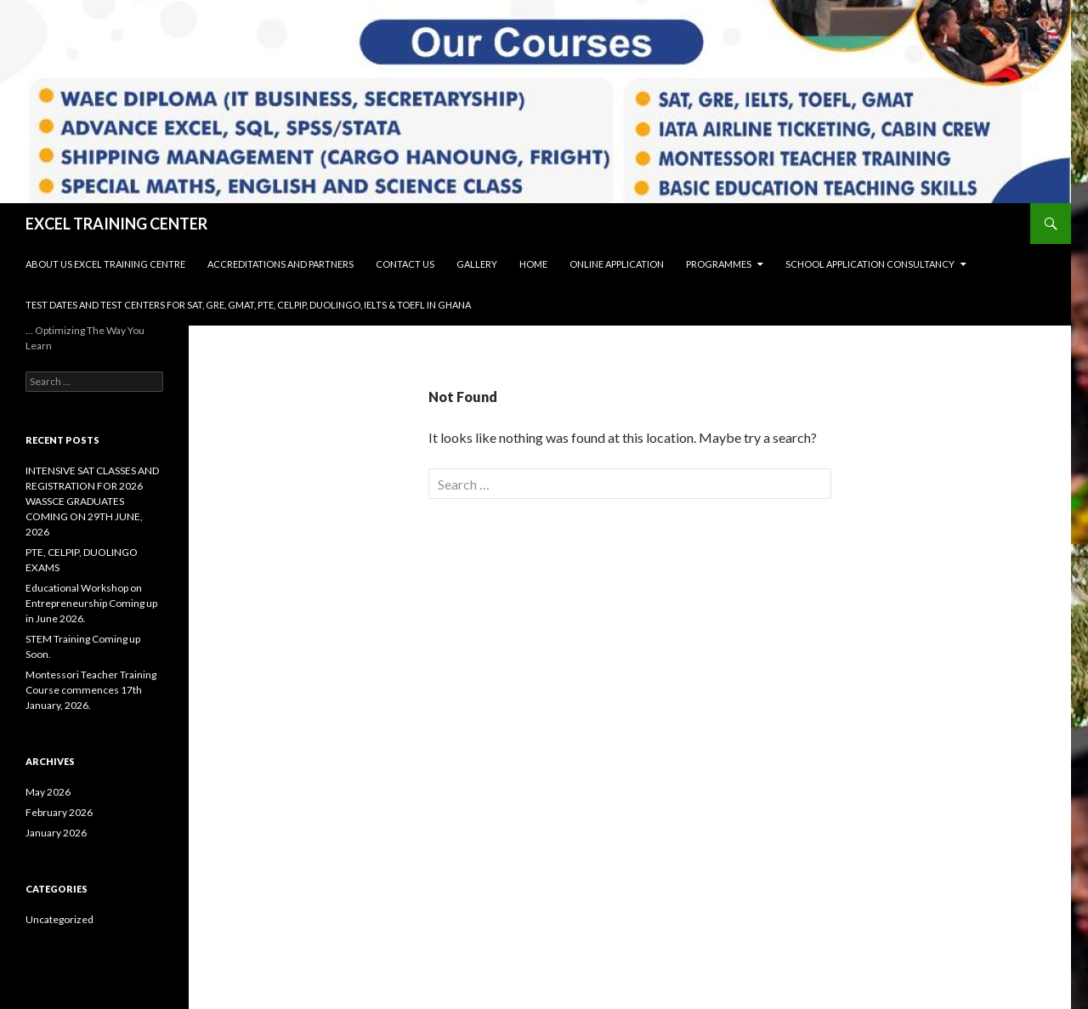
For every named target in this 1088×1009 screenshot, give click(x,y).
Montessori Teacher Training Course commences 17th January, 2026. (91, 689)
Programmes (718, 263)
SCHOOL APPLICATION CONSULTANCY (870, 263)
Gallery (476, 263)
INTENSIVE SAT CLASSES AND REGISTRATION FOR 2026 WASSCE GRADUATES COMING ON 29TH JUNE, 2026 (92, 501)
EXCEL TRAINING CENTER (116, 223)
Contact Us (405, 263)
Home (533, 263)
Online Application (617, 263)
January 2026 (56, 832)
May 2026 (48, 791)
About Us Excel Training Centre (105, 263)
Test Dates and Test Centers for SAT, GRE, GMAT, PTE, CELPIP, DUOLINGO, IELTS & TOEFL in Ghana (248, 304)
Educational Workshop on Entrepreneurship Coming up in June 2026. (91, 603)
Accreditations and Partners (280, 263)
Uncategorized (60, 919)
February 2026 (59, 812)
